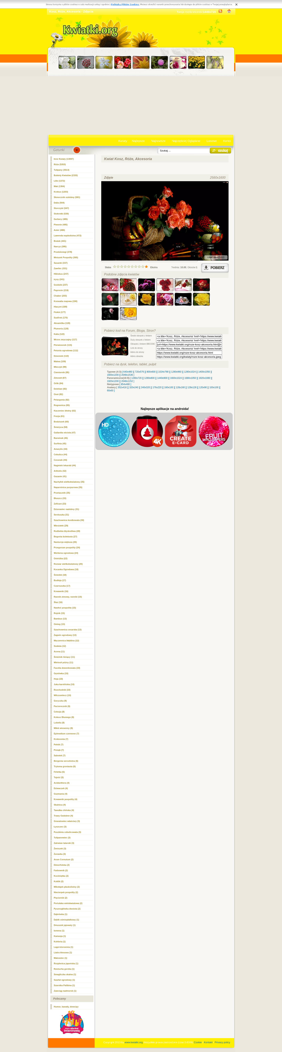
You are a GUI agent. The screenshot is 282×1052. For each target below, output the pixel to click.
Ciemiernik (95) (61, 372)
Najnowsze (158, 140)
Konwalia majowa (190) (65, 301)
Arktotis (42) (60, 471)
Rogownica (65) (62, 405)
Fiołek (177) (60, 312)
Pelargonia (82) (61, 400)
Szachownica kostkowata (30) (69, 520)
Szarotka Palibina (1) (64, 985)
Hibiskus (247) (61, 274)
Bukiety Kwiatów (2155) (66, 175)
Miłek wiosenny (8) (63, 728)
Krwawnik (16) (61, 591)
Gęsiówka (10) (61, 673)
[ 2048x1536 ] (127, 375)
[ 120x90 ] (203, 387)
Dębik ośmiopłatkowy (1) (66, 919)
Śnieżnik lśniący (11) (64, 657)
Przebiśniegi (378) (63, 252)
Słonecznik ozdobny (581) (67, 197)
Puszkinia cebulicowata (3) (67, 832)
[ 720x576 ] (139, 371)
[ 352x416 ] (122, 387)
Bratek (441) (60, 241)
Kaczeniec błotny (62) (65, 411)
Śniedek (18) (60, 575)
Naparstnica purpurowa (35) (68, 487)
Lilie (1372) (59, 181)
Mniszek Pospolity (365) (66, 257)
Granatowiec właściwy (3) (67, 821)
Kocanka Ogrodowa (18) (66, 569)
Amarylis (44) (60, 449)
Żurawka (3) (60, 854)
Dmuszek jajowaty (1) (65, 925)
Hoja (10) (58, 679)
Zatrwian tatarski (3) (64, 843)
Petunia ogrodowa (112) (66, 350)
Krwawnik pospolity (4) (65, 799)
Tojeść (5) (59, 777)
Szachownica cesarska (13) (68, 629)
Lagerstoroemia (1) (63, 947)
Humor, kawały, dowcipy (66, 1006)
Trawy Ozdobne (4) (63, 816)
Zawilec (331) (60, 268)
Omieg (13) (59, 624)
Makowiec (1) (60, 958)
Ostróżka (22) (61, 558)
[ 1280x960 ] (176, 371)
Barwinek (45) (61, 438)
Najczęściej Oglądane (186, 140)
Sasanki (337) (61, 263)
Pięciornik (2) (60, 898)
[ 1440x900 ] (162, 378)
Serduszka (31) (61, 514)
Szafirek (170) (61, 317)
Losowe (212, 140)
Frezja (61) (59, 416)
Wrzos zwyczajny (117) (65, 339)
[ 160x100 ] (168, 387)
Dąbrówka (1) (60, 914)
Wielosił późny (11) (63, 662)
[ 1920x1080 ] (204, 378)
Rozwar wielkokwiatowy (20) (68, 564)
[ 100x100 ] (214, 387)
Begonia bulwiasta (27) (65, 536)
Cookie (198, 1042)
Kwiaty (122, 140)
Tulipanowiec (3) (62, 837)
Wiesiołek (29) (61, 525)
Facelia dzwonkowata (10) (67, 668)
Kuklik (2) (59, 881)
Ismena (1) (59, 930)
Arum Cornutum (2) (64, 859)
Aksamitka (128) (62, 323)
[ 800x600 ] (151, 371)
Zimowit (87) (60, 378)
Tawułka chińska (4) (64, 810)
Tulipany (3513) (61, 170)
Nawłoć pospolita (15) (65, 608)
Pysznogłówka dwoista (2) (67, 909)
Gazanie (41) (60, 476)
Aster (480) (59, 230)
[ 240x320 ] (145, 387)
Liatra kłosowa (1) (63, 952)
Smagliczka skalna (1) (65, 974)
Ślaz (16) (58, 602)
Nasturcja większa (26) (65, 542)
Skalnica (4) (60, 805)
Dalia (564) (59, 203)
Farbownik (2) (61, 870)
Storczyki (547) (61, 208)
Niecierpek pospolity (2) (66, 892)
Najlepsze (138, 140)
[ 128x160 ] (180, 387)
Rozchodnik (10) (62, 690)
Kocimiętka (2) (61, 876)
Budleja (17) (60, 580)
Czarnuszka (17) (62, 586)
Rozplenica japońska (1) (66, 963)
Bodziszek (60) (61, 421)
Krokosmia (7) (61, 739)
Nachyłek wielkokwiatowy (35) (69, 482)
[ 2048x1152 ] (127, 381)
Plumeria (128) (61, 328)
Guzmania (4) (60, 794)
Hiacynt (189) (60, 307)
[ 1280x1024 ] (190, 371)
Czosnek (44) (60, 460)
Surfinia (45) (60, 443)
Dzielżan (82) (60, 389)
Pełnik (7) (58, 744)
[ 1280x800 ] (149, 378)
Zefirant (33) (60, 504)
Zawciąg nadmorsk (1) (65, 991)
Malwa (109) (60, 361)
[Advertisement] (141, 105)
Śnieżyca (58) (61, 427)
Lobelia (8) (59, 722)
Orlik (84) (58, 383)
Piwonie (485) (61, 224)
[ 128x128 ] (192, 387)
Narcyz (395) (60, 246)
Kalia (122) (59, 334)
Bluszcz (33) (60, 498)
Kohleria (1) (60, 941)
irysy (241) (59, 279)
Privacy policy (222, 1042)
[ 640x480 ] (128, 371)
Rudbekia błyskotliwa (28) (67, 531)
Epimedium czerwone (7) (66, 733)
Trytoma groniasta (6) (65, 766)
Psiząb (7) (59, 750)
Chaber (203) (60, 296)
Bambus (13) (60, 618)
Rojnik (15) (59, 613)
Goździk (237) (61, 285)
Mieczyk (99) (60, 367)
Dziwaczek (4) (61, 788)
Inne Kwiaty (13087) (64, 159)
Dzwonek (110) (61, 356)
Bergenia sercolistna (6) (66, 761)
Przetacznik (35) (62, 493)
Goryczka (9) (60, 701)
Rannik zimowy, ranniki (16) (68, 597)
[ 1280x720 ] (136, 378)
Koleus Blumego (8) (64, 717)
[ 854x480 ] (125, 384)
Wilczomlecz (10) (62, 695)
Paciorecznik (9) (62, 706)
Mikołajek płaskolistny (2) (67, 887)
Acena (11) (59, 651)
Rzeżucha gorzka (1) (64, 969)
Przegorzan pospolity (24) (67, 547)
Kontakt (208, 1042)
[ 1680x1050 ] (190, 378)
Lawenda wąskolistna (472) (67, 235)
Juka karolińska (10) (64, 684)
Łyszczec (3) (60, 826)
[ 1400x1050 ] (204, 371)
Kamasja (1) (60, 936)
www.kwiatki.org (134, 1042)
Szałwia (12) (60, 646)
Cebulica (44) (60, 454)
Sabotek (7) (59, 755)
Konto (227, 140)
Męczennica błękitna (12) (66, 640)
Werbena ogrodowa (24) (66, 553)
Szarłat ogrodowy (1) (64, 980)
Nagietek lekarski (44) (65, 465)
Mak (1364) (59, 186)
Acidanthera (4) (62, 783)
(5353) (60, 164)
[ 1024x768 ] (163, 371)
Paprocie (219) (61, 290)
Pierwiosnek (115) (63, 345)
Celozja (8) (59, 712)
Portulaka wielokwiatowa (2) (68, 903)
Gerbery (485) (61, 219)
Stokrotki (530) (61, 213)
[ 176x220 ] (157, 387)
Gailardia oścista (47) (65, 432)
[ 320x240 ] (133, 387)
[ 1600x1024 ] (176, 378)
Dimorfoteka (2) (62, 865)
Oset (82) (58, 394)
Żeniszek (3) (60, 848)
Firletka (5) (59, 772)
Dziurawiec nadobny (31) (66, 509)
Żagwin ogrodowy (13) (65, 635)
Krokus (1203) (61, 192)
